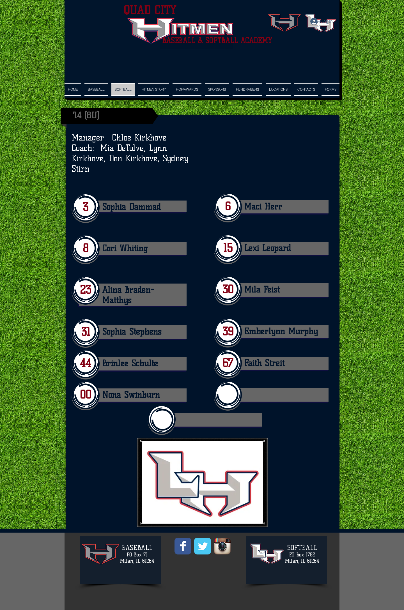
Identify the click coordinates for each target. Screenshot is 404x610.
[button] (217, 89)
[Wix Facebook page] (183, 546)
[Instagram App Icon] (222, 546)
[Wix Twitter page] (202, 546)
